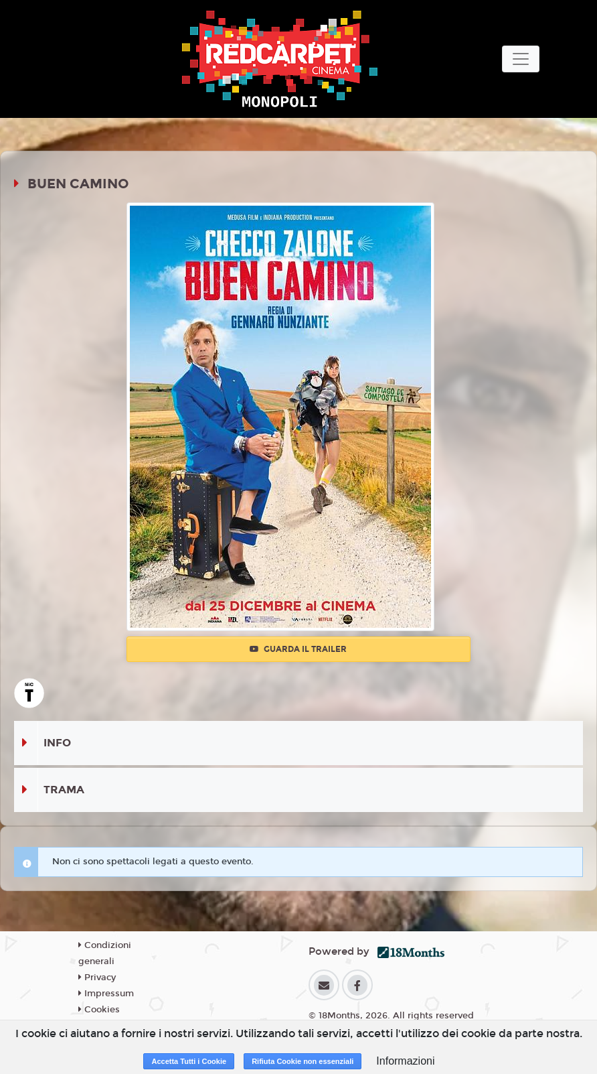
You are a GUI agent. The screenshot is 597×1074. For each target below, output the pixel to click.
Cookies (99, 1009)
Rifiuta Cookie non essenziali (302, 1061)
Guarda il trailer (298, 649)
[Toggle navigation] (520, 59)
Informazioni (405, 1061)
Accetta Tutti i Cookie (188, 1061)
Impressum (106, 993)
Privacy (97, 977)
